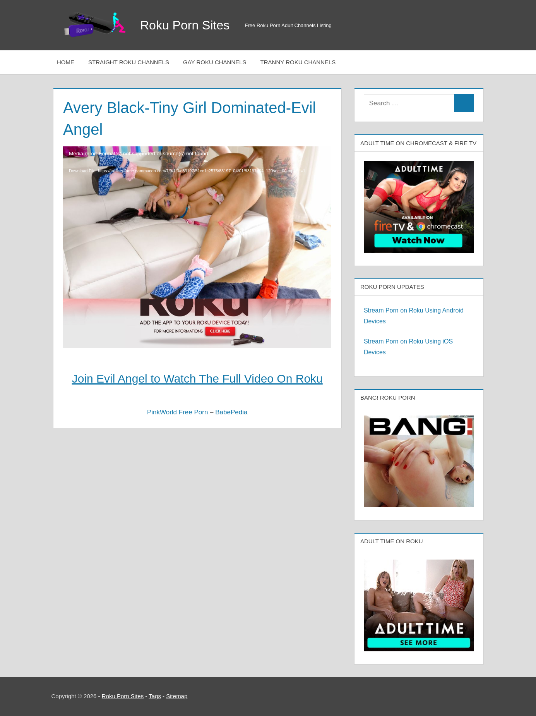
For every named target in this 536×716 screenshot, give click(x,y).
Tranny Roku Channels (298, 62)
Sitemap (176, 696)
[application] (197, 200)
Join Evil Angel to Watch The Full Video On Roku (197, 378)
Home (65, 62)
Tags (155, 696)
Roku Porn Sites (184, 25)
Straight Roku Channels (128, 62)
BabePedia (231, 412)
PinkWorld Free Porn (177, 412)
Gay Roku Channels (215, 62)
